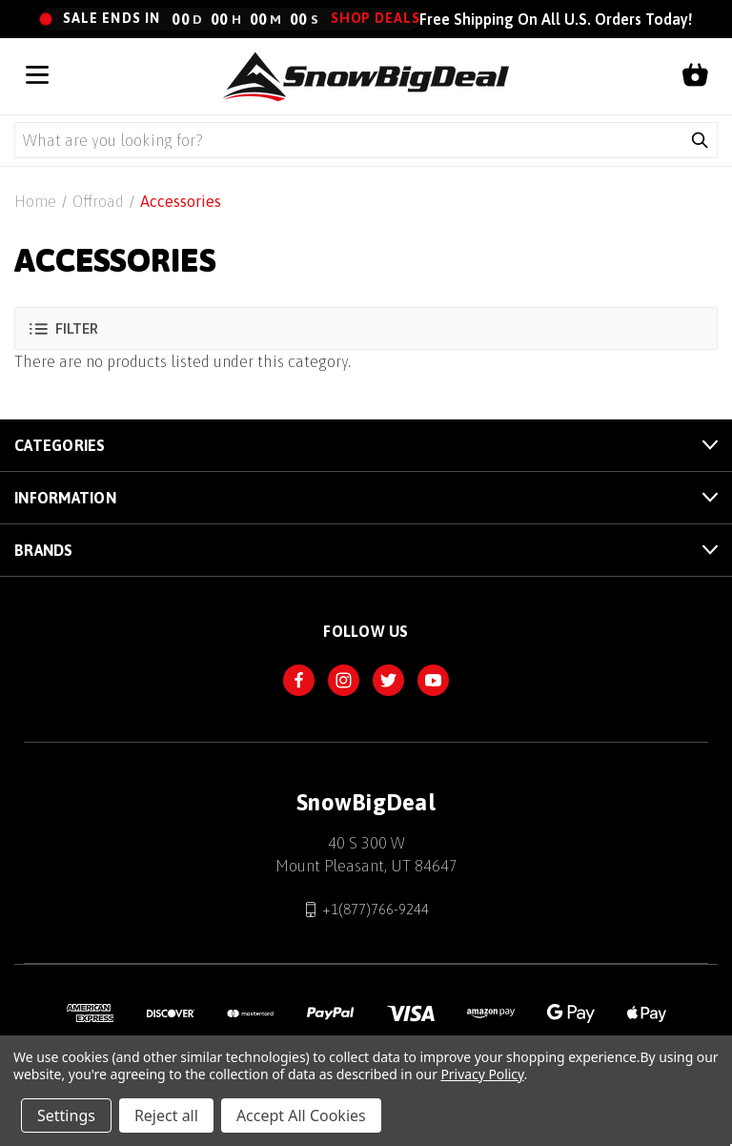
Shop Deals (375, 18)
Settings (66, 1115)
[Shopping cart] (695, 76)
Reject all (166, 1115)
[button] (366, 328)
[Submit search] (699, 140)
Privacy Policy (481, 1074)
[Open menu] (37, 76)
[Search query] (348, 140)
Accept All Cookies (301, 1115)
